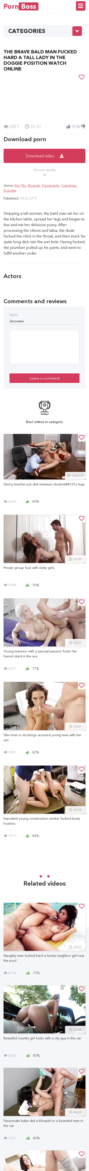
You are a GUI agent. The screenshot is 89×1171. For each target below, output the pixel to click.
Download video (45, 155)
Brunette (10, 190)
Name (13, 315)
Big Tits (20, 185)
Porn (21, 6)
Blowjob (34, 185)
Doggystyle (50, 185)
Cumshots (68, 185)
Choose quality (44, 172)
